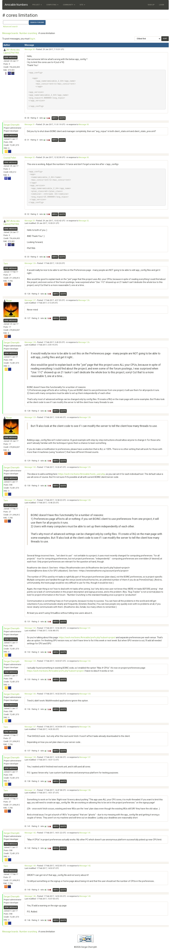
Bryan (9, 300)
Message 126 (30, 263)
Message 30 (30, 49)
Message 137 (30, 727)
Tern (5, 263)
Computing (52, 5)
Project (37, 5)
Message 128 (30, 342)
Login (161, 5)
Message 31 (30, 124)
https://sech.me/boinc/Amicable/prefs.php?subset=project (87, 637)
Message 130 (30, 467)
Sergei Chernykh (11, 125)
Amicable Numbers (16, 4)
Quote (62, 118)
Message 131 (30, 500)
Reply (54, 118)
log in (32, 38)
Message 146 (30, 896)
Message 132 (30, 628)
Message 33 (30, 221)
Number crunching (28, 33)
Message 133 (30, 661)
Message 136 (30, 694)
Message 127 (30, 300)
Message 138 (30, 757)
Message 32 (30, 157)
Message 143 (30, 866)
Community (69, 5)
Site (82, 5)
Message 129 (30, 417)
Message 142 (30, 833)
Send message (10, 57)
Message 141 (30, 790)
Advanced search (10, 27)
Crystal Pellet (9, 157)
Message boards (10, 33)
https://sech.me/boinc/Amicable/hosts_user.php (81, 474)
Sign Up (151, 5)
